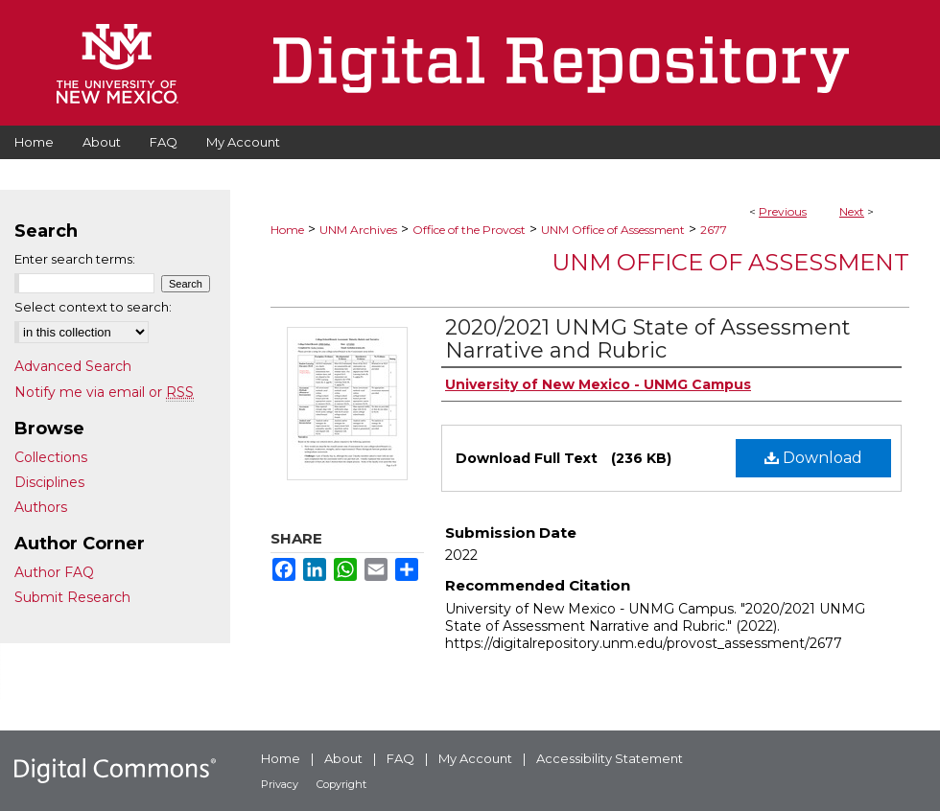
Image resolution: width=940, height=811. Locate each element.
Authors (40, 507)
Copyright (341, 784)
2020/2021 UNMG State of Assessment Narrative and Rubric (648, 338)
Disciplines (49, 482)
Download (813, 458)
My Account (475, 758)
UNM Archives (358, 229)
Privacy (279, 784)
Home (287, 229)
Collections (50, 457)
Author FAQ (54, 572)
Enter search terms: (74, 258)
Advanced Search (72, 366)
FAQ (400, 758)
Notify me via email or (104, 392)
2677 (713, 229)
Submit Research (72, 597)
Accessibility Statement (609, 758)
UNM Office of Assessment (613, 229)
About (343, 758)
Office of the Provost (469, 229)
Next (851, 211)
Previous (783, 211)
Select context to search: (93, 306)
